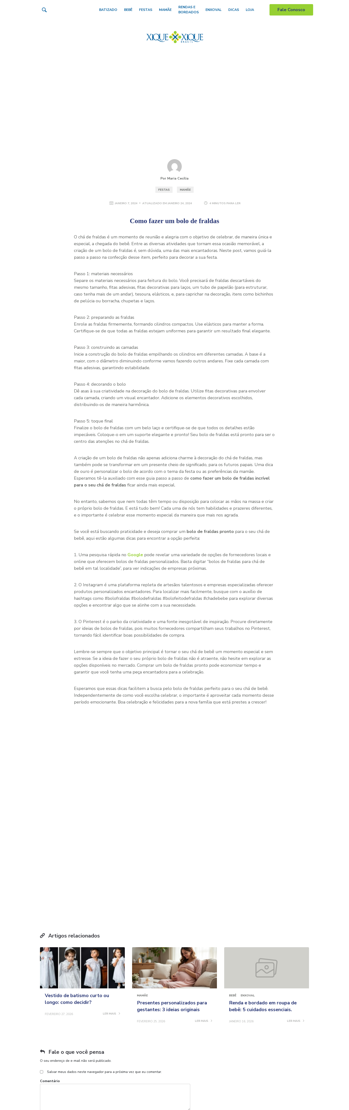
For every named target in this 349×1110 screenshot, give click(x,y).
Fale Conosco (291, 10)
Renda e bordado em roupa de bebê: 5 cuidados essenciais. (263, 897)
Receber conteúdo (243, 784)
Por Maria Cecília (174, 178)
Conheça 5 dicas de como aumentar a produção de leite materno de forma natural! (112, 1098)
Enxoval (214, 10)
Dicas (233, 10)
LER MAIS (111, 904)
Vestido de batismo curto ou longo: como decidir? (77, 889)
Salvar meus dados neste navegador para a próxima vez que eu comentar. (104, 962)
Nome (44, 1010)
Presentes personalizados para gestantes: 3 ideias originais (172, 897)
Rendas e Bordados (188, 10)
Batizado (108, 10)
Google (135, 555)
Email (123, 1010)
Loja (250, 10)
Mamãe (165, 10)
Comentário (50, 971)
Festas (145, 10)
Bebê (128, 10)
